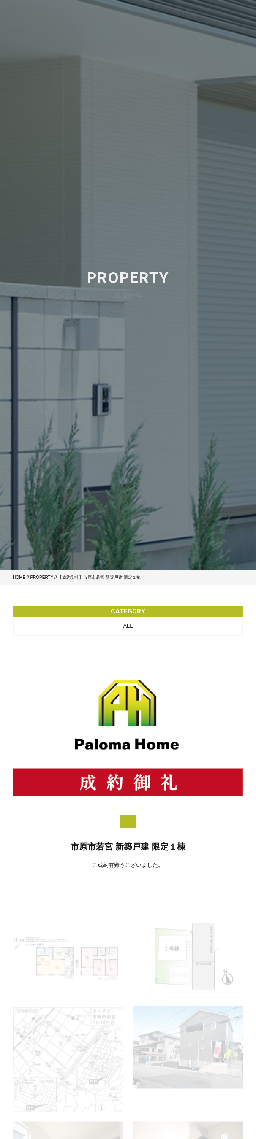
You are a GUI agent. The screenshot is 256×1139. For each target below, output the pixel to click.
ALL (128, 626)
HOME (19, 577)
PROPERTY (41, 577)
